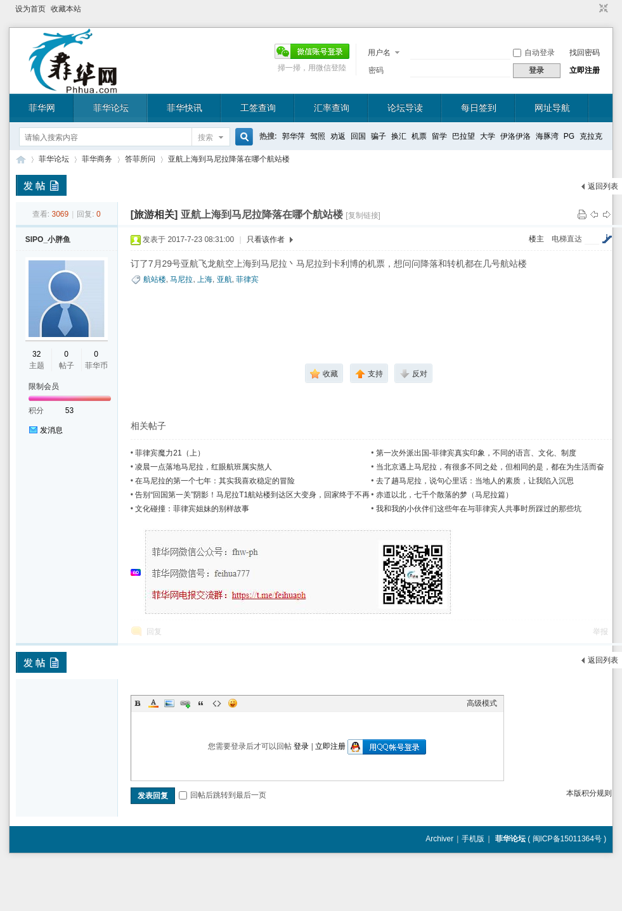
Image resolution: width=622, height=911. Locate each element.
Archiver (439, 838)
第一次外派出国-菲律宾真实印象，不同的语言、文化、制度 (476, 453)
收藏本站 (66, 8)
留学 (439, 136)
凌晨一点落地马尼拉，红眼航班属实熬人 (203, 466)
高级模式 (482, 703)
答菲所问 (140, 159)
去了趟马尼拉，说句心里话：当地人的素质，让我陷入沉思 (475, 480)
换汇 (398, 136)
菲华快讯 (184, 108)
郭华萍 (293, 136)
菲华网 (42, 108)
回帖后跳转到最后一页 (222, 795)
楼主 (536, 238)
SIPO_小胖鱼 (47, 239)
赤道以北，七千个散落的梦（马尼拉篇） (444, 494)
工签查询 (258, 108)
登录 (301, 746)
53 (69, 410)
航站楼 (154, 279)
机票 (419, 136)
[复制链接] (363, 215)
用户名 (379, 52)
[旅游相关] (154, 214)
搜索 (205, 137)
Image (169, 703)
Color (153, 703)
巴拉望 (463, 136)
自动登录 (534, 52)
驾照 (317, 136)
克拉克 (591, 136)
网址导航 (552, 108)
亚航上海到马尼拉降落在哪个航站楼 (229, 159)
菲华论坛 (111, 108)
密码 (376, 70)
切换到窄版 (602, 9)
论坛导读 (405, 108)
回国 (358, 136)
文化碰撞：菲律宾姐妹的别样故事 (192, 508)
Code (217, 703)
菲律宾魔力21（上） (169, 453)
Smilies (232, 703)
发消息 (51, 430)
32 (36, 354)
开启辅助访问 (591, 9)
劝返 (338, 136)
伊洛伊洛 (515, 136)
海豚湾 (547, 136)
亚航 (224, 279)
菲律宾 (247, 279)
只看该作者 (266, 239)
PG (569, 136)
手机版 (473, 838)
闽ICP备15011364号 (567, 838)
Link (185, 703)
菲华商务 (97, 159)
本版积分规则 (589, 793)
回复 (154, 631)
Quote (201, 703)
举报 (600, 631)
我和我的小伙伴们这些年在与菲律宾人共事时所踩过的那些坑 (478, 508)
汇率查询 (331, 108)
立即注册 (584, 70)
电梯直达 (567, 238)
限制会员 (44, 386)
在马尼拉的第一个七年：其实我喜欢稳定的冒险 (215, 480)
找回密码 (584, 52)
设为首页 (30, 8)
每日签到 (478, 108)
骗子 (378, 136)
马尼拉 (181, 279)
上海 (204, 279)
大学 (487, 136)
